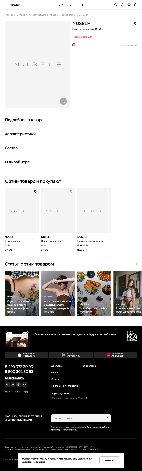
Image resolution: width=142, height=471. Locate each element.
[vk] (7, 384)
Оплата (55, 372)
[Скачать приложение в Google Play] (71, 355)
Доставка (56, 366)
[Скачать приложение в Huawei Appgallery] (115, 355)
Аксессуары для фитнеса (42, 14)
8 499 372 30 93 (19, 367)
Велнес (20, 14)
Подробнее (38, 462)
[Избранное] (129, 4)
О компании (90, 366)
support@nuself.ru (14, 377)
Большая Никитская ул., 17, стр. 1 (69, 398)
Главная (9, 14)
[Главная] (71, 5)
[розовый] (74, 45)
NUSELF (81, 23)
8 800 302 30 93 (19, 371)
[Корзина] (135, 4)
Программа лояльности (64, 386)
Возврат (55, 379)
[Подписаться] (106, 418)
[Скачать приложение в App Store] (26, 355)
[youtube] (24, 384)
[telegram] (13, 384)
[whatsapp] (18, 384)
